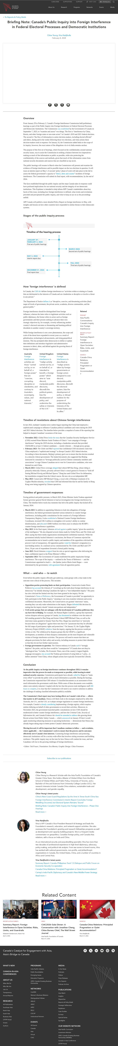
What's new (9, 966)
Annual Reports (8, 995)
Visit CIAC (91, 2)
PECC (32, 1010)
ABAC (33, 1004)
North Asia (6, 1010)
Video (43, 921)
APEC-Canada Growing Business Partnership (41, 982)
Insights (60, 996)
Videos (60, 975)
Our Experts (62, 981)
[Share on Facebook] (50, 105)
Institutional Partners (37, 1016)
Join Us (5, 989)
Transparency (7, 992)
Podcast (83, 315)
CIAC (32, 1037)
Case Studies (62, 1011)
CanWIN (33, 992)
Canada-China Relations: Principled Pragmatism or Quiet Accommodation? (87, 365)
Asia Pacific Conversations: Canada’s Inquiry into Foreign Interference (87, 323)
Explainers (61, 1008)
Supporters (67, 2)
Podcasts (61, 972)
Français (106, 2)
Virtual (33, 1034)
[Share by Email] (68, 105)
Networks (90, 7)
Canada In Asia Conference (67, 1041)
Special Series (62, 1017)
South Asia (6, 1013)
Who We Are (7, 986)
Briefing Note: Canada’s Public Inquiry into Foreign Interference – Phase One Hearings (67, 807)
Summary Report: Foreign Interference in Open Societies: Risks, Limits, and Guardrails (20, 927)
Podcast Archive (63, 984)
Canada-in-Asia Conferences (10, 972)
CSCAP (33, 1013)
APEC (32, 1007)
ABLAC (33, 1001)
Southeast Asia (8, 1007)
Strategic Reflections (65, 1005)
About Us (51, 7)
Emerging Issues (36, 975)
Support (79, 2)
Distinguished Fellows (38, 998)
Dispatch (83, 355)
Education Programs (37, 978)
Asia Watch (61, 993)
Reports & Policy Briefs (85, 333)
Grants (5, 1023)
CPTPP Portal (7, 1020)
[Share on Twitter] (56, 105)
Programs (77, 7)
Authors (5, 1026)
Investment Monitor (64, 1032)
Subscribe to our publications (59, 758)
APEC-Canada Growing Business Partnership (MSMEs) (68, 1036)
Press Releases (63, 978)
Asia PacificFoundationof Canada (15, 7)
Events (101, 7)
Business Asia (7, 1017)
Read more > (41, 812)
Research (64, 7)
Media (112, 7)
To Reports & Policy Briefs (15, 17)
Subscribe (55, 2)
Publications (64, 990)
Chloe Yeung (52, 35)
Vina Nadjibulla (65, 35)
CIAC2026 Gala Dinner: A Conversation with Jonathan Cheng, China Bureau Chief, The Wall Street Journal (58, 928)
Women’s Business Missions (39, 995)
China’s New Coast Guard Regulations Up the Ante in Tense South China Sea (67, 797)
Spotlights (61, 1020)
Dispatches (61, 999)
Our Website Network (69, 1026)
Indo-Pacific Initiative (37, 969)
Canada (33, 1028)
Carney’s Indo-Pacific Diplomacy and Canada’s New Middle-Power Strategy (66, 872)
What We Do (7, 983)
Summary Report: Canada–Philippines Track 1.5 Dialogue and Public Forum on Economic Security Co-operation (67, 864)
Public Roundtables (37, 972)
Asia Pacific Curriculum (65, 1029)
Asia (32, 1031)
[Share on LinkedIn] (62, 105)
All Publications (8, 1004)
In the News (62, 969)
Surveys (60, 1014)
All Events (34, 1025)
